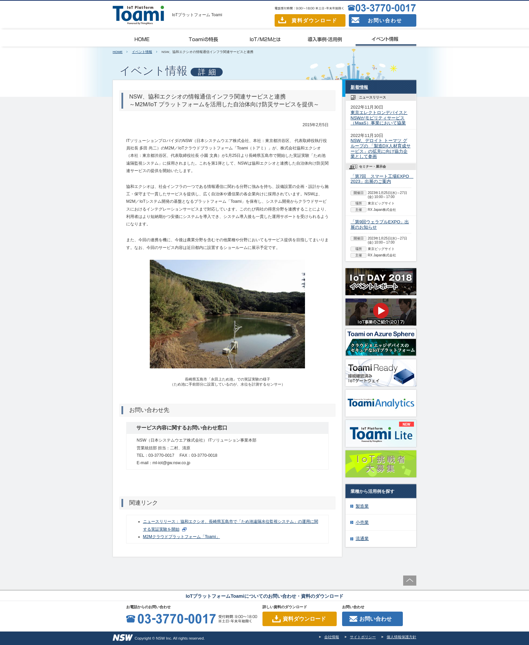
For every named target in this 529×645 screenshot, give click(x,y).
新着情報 (359, 87)
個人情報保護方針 (401, 637)
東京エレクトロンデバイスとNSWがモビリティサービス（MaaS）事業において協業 (379, 117)
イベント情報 (142, 52)
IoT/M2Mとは (264, 38)
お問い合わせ (377, 20)
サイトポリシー (363, 637)
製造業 (362, 506)
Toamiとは (143, 38)
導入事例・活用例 (325, 38)
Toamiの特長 (203, 38)
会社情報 (331, 637)
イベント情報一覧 (386, 38)
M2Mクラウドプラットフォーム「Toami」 (181, 536)
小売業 (362, 522)
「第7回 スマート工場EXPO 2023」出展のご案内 (382, 179)
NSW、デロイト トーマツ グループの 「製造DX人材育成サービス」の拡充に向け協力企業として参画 (381, 148)
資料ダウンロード (307, 20)
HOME (117, 52)
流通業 (362, 538)
